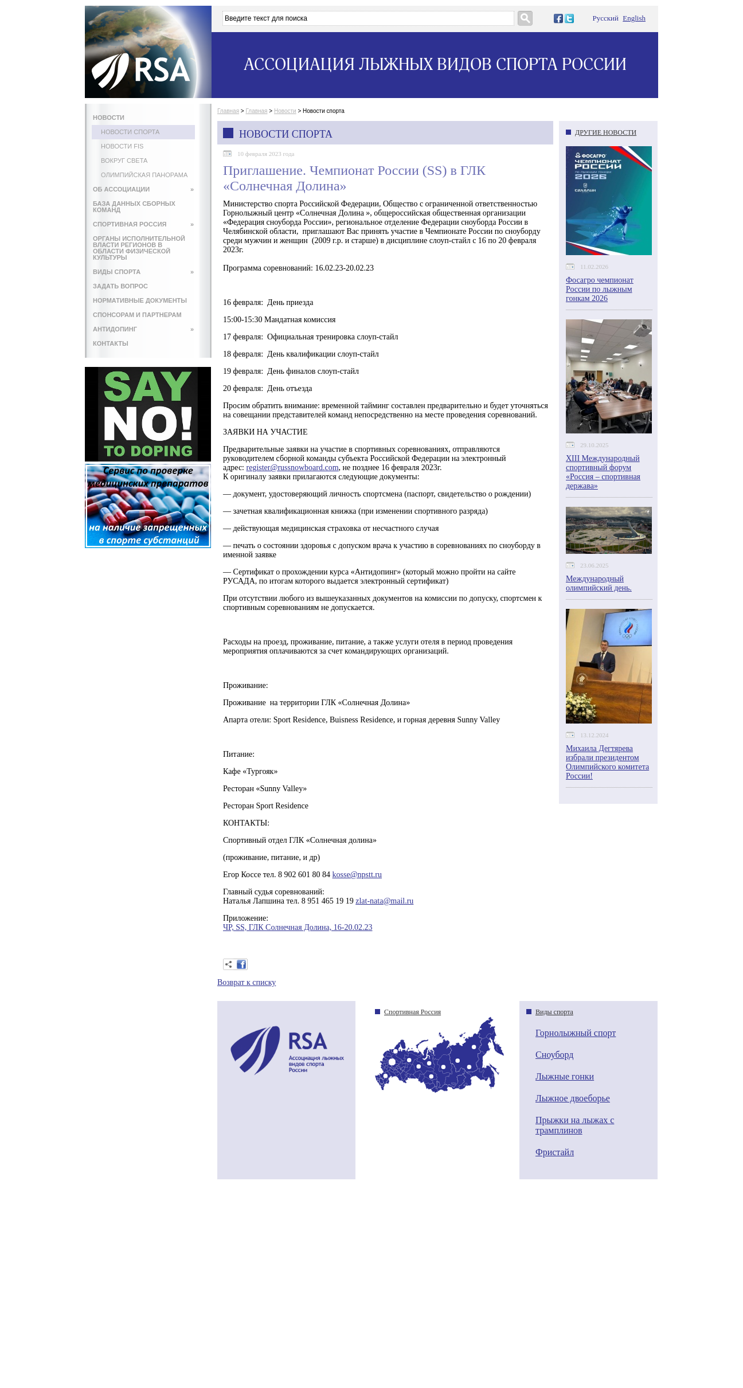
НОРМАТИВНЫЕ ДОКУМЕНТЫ (140, 300)
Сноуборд (554, 1054)
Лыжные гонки (564, 1076)
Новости (285, 111)
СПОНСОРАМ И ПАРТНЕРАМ (137, 314)
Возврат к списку (246, 982)
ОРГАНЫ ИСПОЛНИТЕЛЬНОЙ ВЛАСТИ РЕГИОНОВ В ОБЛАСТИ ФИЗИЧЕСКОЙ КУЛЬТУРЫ (139, 248)
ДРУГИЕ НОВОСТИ (605, 132)
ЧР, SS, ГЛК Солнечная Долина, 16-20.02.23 (297, 927)
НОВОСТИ (108, 117)
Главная (228, 111)
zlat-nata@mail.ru (384, 901)
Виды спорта (554, 1012)
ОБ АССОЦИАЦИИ (143, 189)
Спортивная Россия (412, 1012)
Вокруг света (124, 160)
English (634, 18)
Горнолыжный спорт (575, 1033)
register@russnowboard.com (293, 467)
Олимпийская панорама (144, 174)
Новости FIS (122, 146)
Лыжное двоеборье (572, 1098)
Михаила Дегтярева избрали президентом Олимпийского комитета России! (607, 762)
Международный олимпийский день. (599, 583)
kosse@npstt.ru (357, 874)
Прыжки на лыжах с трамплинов (574, 1125)
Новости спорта (130, 131)
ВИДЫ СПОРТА (143, 271)
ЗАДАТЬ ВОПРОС (120, 286)
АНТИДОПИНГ (143, 329)
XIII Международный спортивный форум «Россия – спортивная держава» (603, 472)
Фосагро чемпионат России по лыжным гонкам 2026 (599, 289)
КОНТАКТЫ (110, 343)
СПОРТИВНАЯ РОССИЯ (143, 224)
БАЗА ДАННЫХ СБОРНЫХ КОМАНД (134, 206)
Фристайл (554, 1152)
